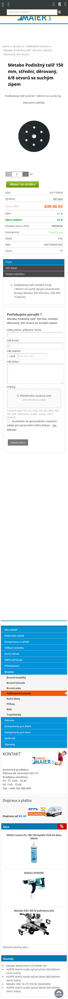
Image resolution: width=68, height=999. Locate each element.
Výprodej (10, 744)
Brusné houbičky (16, 677)
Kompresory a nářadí (17, 641)
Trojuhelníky (14, 714)
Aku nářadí (11, 629)
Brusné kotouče (16, 682)
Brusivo (9, 671)
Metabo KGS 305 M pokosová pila (34, 910)
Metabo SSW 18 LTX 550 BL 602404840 (28, 984)
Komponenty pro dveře (18, 726)
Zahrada (9, 720)
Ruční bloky (13, 698)
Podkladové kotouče (19, 693)
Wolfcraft (10, 738)
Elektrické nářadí (14, 635)
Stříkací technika (14, 647)
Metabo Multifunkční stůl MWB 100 (26, 965)
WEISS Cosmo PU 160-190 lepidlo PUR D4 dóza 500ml (34, 837)
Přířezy (11, 704)
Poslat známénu (15, 274)
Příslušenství (12, 665)
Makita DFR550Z (34, 873)
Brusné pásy (14, 688)
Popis (9, 262)
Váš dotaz (11, 268)
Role (9, 709)
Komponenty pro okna (17, 732)
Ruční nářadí (12, 653)
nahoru (58, 993)
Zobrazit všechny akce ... (16, 947)
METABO (58, 199)
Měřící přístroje (13, 659)
